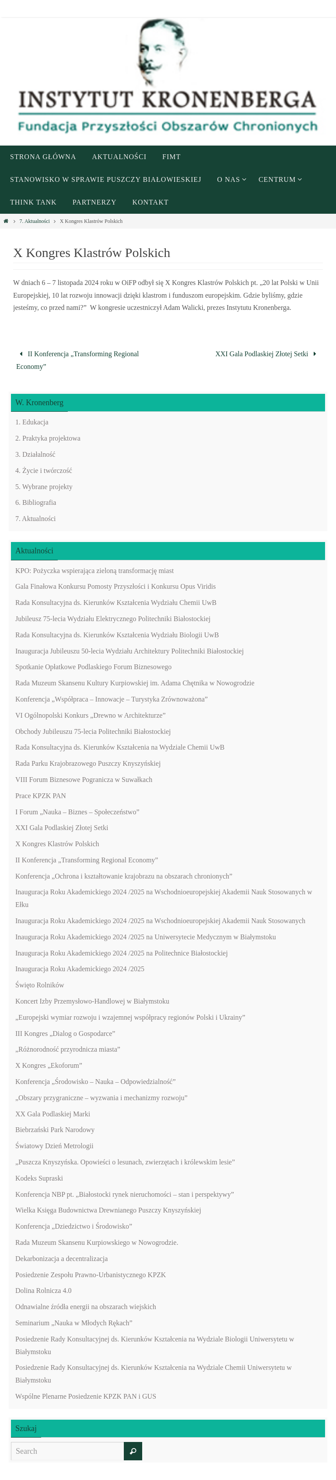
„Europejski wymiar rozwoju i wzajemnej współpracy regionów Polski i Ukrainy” (130, 1017)
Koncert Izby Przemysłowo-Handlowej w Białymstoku (92, 1001)
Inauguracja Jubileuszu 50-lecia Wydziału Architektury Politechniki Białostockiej (129, 651)
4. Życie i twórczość (43, 470)
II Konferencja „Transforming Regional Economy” (77, 360)
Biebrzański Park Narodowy (54, 1129)
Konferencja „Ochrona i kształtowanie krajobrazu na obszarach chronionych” (123, 876)
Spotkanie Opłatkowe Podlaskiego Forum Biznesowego (93, 667)
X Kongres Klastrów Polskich (57, 844)
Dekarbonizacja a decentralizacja (61, 1258)
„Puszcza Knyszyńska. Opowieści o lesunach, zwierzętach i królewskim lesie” (125, 1162)
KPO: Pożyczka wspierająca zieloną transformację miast (94, 570)
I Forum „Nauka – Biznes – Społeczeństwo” (77, 812)
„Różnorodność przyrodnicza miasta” (67, 1049)
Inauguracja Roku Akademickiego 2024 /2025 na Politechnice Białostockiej (121, 953)
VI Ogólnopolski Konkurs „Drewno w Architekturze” (90, 715)
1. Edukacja (32, 422)
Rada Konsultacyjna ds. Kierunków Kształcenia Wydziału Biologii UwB (117, 635)
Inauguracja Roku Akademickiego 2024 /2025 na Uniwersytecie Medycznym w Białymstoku (145, 937)
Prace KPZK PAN (40, 795)
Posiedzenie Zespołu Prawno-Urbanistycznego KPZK (90, 1274)
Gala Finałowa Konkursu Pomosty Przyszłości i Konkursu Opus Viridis (115, 586)
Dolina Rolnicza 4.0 (43, 1290)
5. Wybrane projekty (44, 486)
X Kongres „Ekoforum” (48, 1065)
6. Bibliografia (35, 502)
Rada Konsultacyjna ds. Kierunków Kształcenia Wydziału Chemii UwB (116, 602)
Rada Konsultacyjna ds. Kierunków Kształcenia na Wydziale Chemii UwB (119, 747)
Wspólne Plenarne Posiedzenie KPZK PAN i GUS (85, 1396)
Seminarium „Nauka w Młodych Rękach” (73, 1323)
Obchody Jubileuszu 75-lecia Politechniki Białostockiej (93, 731)
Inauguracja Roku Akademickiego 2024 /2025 (79, 969)
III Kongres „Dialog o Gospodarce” (65, 1033)
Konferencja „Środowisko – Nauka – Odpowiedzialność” (95, 1081)
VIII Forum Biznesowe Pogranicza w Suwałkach (83, 779)
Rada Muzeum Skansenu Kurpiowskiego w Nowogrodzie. (96, 1242)
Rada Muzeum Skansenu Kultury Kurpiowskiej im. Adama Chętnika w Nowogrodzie (135, 683)
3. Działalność (35, 454)
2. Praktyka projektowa (47, 438)
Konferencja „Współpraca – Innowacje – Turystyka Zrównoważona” (111, 699)
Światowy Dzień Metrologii (54, 1146)
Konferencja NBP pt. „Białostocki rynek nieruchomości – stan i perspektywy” (124, 1194)
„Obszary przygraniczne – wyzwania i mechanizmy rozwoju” (101, 1097)
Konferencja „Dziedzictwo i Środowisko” (73, 1226)
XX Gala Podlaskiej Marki (52, 1114)
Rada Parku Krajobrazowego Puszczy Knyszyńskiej (88, 763)
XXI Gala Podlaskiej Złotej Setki (267, 354)
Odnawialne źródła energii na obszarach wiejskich (85, 1306)
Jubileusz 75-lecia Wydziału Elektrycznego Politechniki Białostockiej (112, 618)
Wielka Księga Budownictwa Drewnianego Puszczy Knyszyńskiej (108, 1210)
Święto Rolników (39, 985)
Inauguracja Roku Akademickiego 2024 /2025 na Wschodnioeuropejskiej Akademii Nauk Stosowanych (160, 920)
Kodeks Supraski (39, 1178)
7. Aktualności (35, 221)
